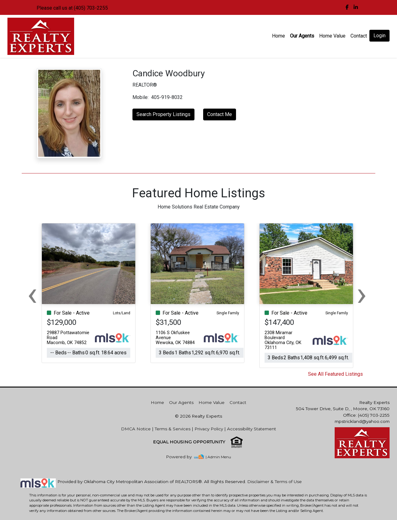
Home (278, 36)
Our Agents (302, 36)
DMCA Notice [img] (136, 428)
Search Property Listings (163, 114)
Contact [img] (358, 36)
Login (379, 35)
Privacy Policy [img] (208, 428)
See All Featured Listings (335, 374)
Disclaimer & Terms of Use (274, 481)
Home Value (332, 36)
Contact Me (219, 114)
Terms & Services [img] (172, 428)
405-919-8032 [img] (167, 97)
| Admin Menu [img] (218, 457)
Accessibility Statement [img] (251, 428)
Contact (238, 402)
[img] (347, 7)
